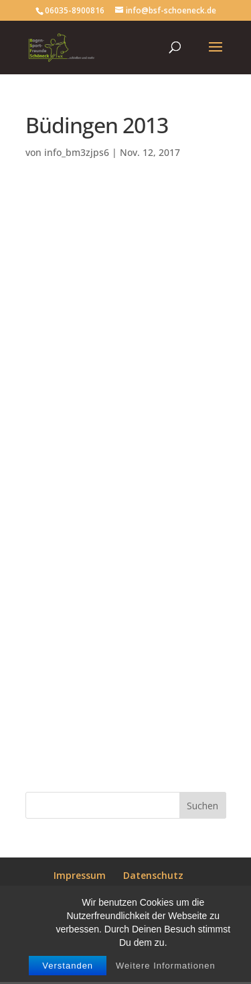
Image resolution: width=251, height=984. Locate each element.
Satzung (165, 891)
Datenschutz (153, 875)
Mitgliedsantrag (90, 891)
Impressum (80, 875)
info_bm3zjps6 (76, 152)
